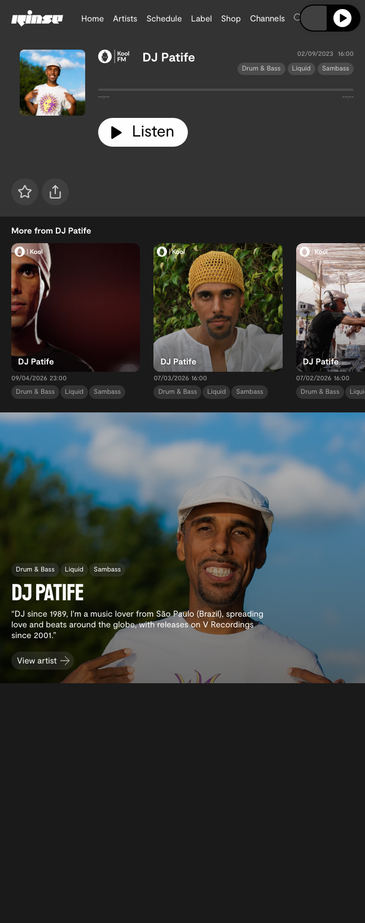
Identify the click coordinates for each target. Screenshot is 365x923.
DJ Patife (169, 57)
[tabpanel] (226, 92)
